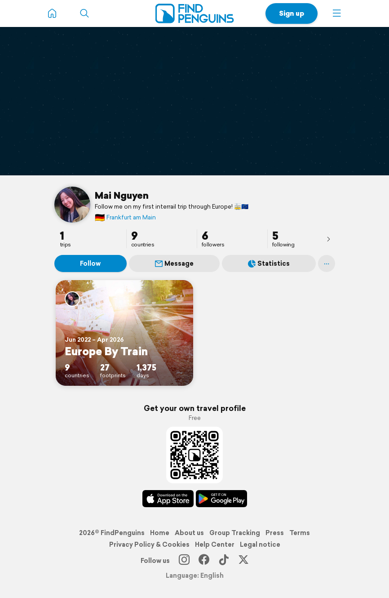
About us (189, 532)
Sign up (291, 13)
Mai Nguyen (122, 195)
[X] (243, 560)
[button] (337, 13)
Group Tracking (234, 532)
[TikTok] (223, 560)
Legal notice (260, 544)
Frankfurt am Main (125, 217)
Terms (299, 532)
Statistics (269, 263)
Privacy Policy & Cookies (149, 544)
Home (159, 532)
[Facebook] (204, 560)
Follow (90, 263)
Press (274, 532)
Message (174, 263)
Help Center (214, 544)
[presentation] (328, 238)
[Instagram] (184, 560)
